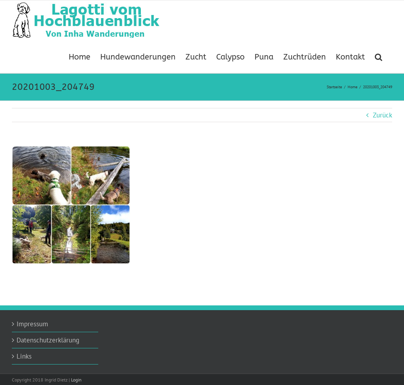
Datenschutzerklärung (48, 340)
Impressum (32, 324)
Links (24, 356)
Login (76, 380)
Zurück (382, 115)
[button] (378, 56)
